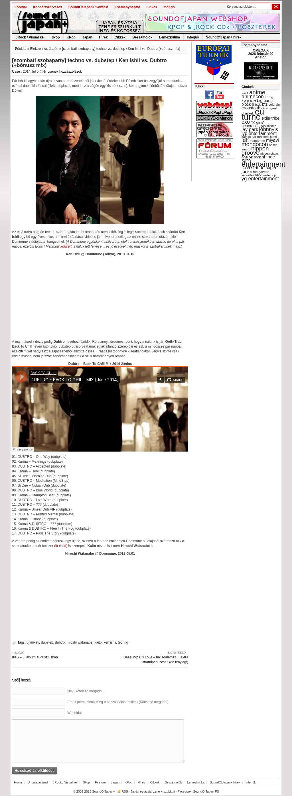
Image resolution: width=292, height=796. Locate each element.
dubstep (47, 642)
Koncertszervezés (47, 7)
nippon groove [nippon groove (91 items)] (255, 150)
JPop (55, 37)
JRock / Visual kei (30, 37)
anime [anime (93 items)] (257, 92)
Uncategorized (37, 782)
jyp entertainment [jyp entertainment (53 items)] (259, 133)
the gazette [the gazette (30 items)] (261, 172)
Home (18, 782)
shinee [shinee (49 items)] (268, 156)
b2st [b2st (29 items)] (253, 101)
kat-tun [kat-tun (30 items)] (257, 136)
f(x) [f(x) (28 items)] (253, 122)
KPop (71, 37)
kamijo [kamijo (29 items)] (246, 136)
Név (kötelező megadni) (85, 691)
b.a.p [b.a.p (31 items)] (245, 101)
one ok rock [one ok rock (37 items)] (251, 157)
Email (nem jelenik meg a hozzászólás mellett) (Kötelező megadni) (117, 702)
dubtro (60, 642)
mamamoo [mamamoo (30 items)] (257, 140)
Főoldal (21, 7)
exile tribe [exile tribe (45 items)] (270, 118)
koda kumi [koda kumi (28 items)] (270, 136)
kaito (98, 642)
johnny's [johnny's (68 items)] (268, 129)
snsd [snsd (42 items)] (246, 168)
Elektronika (38, 49)
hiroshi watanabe (80, 642)
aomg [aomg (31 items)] (269, 97)
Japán (87, 37)
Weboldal (74, 713)
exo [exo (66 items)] (246, 122)
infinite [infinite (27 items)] (271, 126)
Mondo (169, 7)
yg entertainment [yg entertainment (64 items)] (260, 178)
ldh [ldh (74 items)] (245, 140)
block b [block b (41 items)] (248, 104)
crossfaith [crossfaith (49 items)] (251, 107)
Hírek (103, 37)
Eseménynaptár (127, 7)
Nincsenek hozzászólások (62, 72)
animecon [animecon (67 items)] (253, 96)
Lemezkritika (169, 37)
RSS (124, 791)
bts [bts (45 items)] (265, 104)
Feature (100, 782)
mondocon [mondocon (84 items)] (255, 144)
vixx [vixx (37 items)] (258, 175)
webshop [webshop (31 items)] (269, 175)
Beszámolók (142, 37)
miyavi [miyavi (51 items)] (272, 140)
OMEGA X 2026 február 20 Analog (260, 53)
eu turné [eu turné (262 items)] (253, 114)
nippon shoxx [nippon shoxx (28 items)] (269, 153)
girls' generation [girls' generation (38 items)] (253, 124)
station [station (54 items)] (258, 167)
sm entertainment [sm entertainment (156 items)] (263, 162)
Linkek (151, 7)
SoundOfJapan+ (103, 791)
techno (123, 642)
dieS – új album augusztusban (54, 654)
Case (16, 72)
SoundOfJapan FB (206, 791)
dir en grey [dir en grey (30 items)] (269, 108)
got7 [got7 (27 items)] (263, 126)
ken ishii (110, 642)
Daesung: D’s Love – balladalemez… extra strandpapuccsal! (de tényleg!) (146, 657)
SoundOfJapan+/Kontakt (88, 7)
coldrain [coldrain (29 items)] (274, 104)
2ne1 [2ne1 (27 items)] (245, 93)
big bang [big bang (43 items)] (265, 100)
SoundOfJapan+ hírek (223, 37)
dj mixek (33, 642)
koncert (66, 246)
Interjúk (193, 37)
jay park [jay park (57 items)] (250, 129)
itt (56, 546)
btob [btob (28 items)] (258, 104)
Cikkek (120, 37)
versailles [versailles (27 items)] (248, 175)
